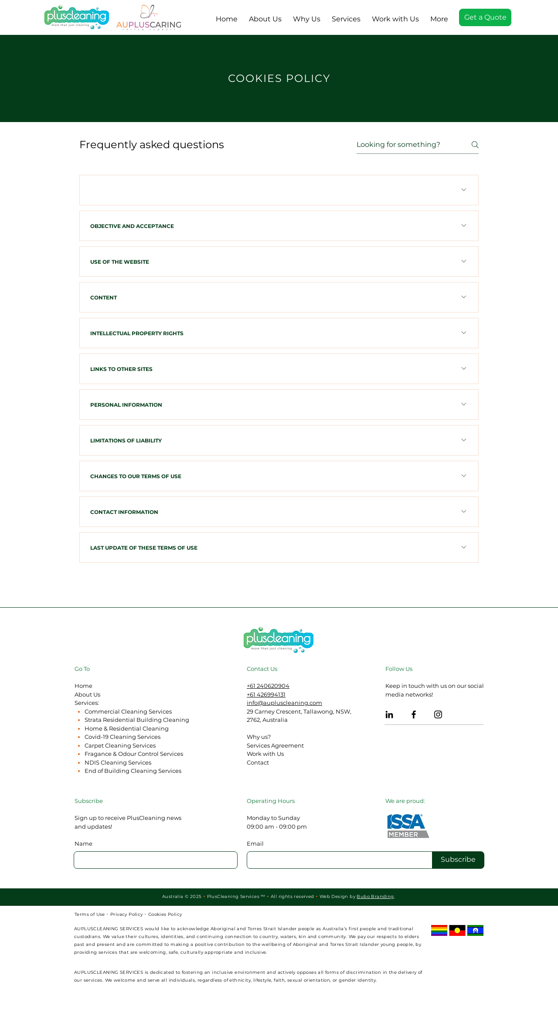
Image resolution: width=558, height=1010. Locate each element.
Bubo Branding (375, 896)
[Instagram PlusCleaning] (438, 714)
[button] (346, 15)
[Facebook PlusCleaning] (413, 714)
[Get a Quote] (485, 17)
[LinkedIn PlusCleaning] (389, 714)
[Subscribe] (458, 860)
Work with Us (265, 753)
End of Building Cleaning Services (133, 770)
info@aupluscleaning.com (284, 702)
